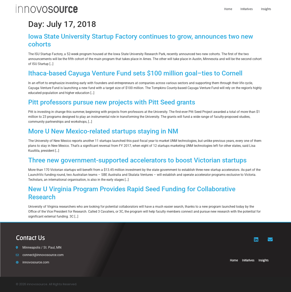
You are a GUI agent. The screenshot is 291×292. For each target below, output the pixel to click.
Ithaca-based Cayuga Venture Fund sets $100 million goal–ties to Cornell (135, 73)
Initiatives (246, 9)
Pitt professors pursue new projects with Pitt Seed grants (112, 102)
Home (228, 9)
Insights (266, 9)
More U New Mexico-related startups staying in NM (104, 131)
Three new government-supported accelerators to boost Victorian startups (138, 160)
